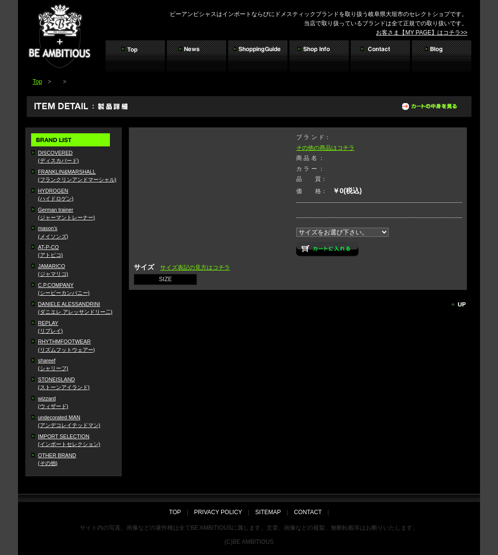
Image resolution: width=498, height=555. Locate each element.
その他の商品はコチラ (325, 147)
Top (37, 81)
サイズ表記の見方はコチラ (195, 267)
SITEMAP (267, 512)
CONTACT (307, 512)
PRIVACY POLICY (218, 512)
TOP (178, 512)
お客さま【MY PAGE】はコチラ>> (421, 32)
